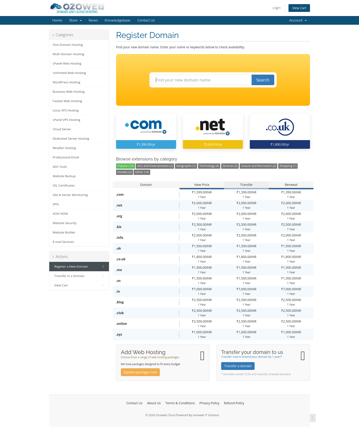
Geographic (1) (186, 166)
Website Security (64, 223)
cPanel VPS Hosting (66, 120)
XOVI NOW (60, 214)
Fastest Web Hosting (67, 101)
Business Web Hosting (68, 92)
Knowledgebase (118, 20)
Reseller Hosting (64, 148)
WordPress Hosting (66, 82)
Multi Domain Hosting (68, 54)
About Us (154, 403)
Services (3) (230, 166)
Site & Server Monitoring (70, 195)
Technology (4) (209, 166)
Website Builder (64, 232)
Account (298, 20)
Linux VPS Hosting (66, 110)
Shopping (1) (288, 166)
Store (75, 20)
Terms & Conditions (180, 403)
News (93, 20)
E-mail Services (63, 242)
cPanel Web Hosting (67, 63)
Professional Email (66, 157)
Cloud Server (62, 129)
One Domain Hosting (68, 45)
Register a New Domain (79, 266)
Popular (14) (125, 166)
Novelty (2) (124, 172)
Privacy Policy (209, 403)
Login (276, 7)
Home (57, 20)
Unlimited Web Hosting (69, 73)
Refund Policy (234, 403)
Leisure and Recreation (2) (258, 166)
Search (262, 80)
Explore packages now (140, 372)
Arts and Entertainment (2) (155, 166)
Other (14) (142, 172)
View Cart (299, 8)
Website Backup (64, 176)
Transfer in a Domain (79, 276)
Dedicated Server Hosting (71, 138)
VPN (56, 204)
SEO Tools (60, 167)
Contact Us (146, 20)
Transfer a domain (238, 366)
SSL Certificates (64, 185)
